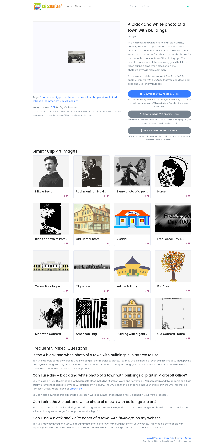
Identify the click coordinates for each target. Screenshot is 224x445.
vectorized (111, 97)
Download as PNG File (159, 114)
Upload (88, 6)
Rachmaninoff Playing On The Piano (101, 191)
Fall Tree (163, 286)
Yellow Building (127, 286)
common (50, 101)
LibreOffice (76, 388)
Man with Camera (48, 334)
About (78, 6)
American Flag (86, 334)
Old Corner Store (88, 239)
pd (61, 97)
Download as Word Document (159, 130)
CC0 (53, 107)
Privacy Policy (168, 438)
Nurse (161, 191)
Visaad (122, 239)
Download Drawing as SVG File (159, 94)
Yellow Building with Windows (56, 286)
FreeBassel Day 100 (170, 239)
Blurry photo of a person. (134, 191)
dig (56, 97)
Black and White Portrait (52, 239)
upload (100, 97)
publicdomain (72, 97)
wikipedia (38, 101)
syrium (60, 101)
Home (69, 6)
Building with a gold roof (134, 334)
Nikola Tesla (43, 191)
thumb (91, 97)
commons (48, 97)
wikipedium (71, 101)
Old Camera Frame (171, 334)
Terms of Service (183, 438)
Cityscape (83, 286)
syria (83, 97)
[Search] (156, 6)
